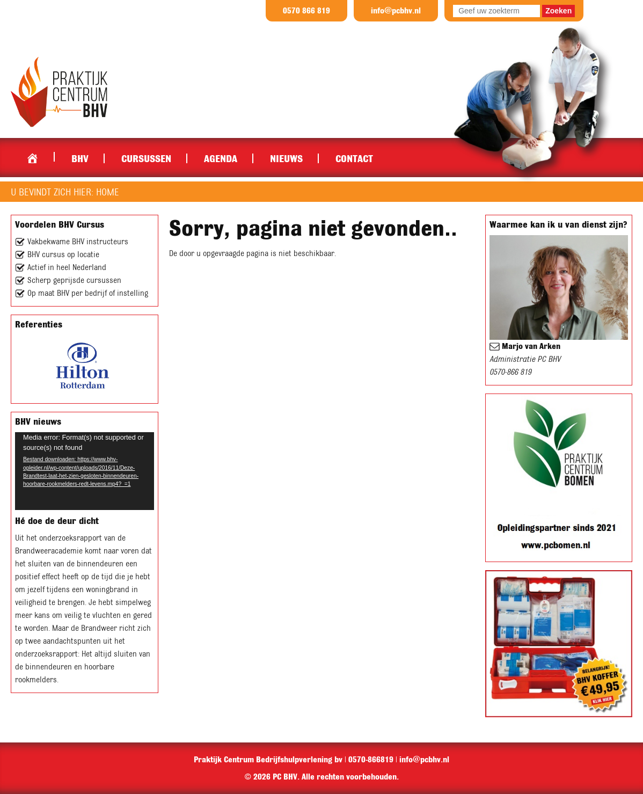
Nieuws (286, 158)
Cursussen (146, 158)
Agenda (220, 158)
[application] (84, 471)
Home (32, 155)
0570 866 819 (306, 10)
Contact (354, 158)
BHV (80, 158)
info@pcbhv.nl (396, 10)
